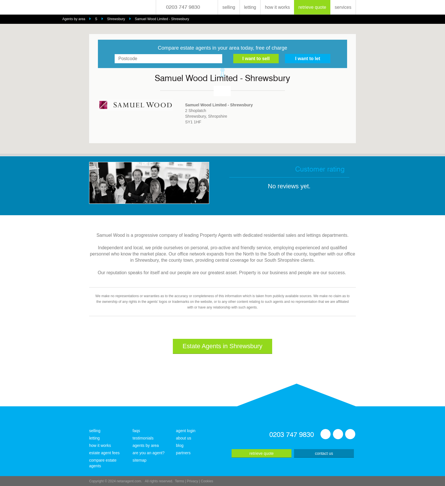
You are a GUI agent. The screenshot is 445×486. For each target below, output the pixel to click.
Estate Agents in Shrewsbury (222, 346)
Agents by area (73, 19)
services (343, 7)
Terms (179, 481)
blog (179, 445)
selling (228, 7)
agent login (186, 430)
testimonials (143, 438)
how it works (277, 7)
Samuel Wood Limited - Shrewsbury (162, 19)
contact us (324, 453)
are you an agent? (149, 453)
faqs (136, 430)
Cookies (207, 481)
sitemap (139, 460)
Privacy (192, 481)
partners (183, 453)
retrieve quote (312, 7)
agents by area (146, 445)
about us (183, 438)
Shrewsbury (116, 19)
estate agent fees (104, 453)
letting (250, 7)
